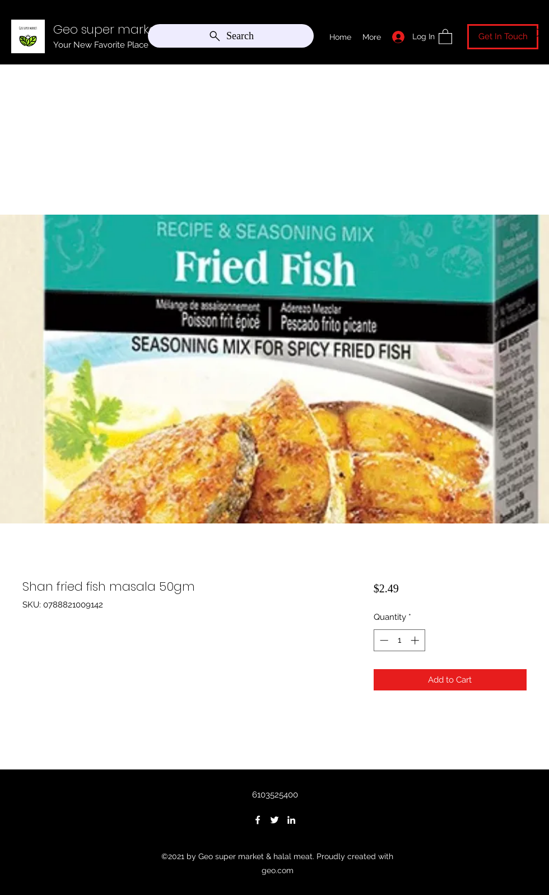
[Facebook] (257, 820)
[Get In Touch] (502, 36)
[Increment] (416, 640)
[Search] (231, 36)
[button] (445, 36)
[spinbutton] (399, 640)
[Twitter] (274, 820)
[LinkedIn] (291, 820)
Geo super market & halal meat (147, 29)
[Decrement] (382, 640)
